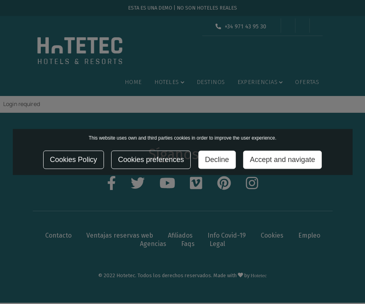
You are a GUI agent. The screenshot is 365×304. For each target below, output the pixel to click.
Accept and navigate (282, 160)
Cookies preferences (151, 160)
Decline (217, 160)
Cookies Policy (73, 160)
